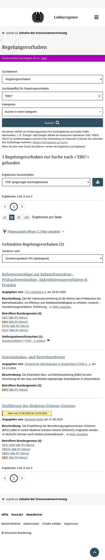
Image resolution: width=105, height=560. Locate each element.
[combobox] (52, 112)
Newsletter (34, 514)
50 (19, 217)
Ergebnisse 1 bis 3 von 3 (17, 196)
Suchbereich (9, 71)
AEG (5, 317)
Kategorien (8, 104)
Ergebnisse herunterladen (18, 174)
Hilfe (5, 514)
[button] (96, 17)
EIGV (5, 330)
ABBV (5, 453)
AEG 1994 (8, 445)
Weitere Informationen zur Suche (50, 142)
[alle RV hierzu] (18, 317)
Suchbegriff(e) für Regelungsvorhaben (25, 88)
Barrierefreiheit (11, 523)
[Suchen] (52, 122)
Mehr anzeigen (60, 306)
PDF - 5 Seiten (33, 340)
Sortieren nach (11, 251)
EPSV (5, 326)
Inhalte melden (51, 523)
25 (12, 217)
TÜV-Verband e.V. (35, 292)
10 (5, 217)
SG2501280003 (11, 340)
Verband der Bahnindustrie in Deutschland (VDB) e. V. (58, 364)
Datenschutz (31, 523)
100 (27, 217)
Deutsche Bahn (34, 419)
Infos (44, 58)
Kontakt (17, 514)
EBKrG (6, 449)
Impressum (71, 523)
